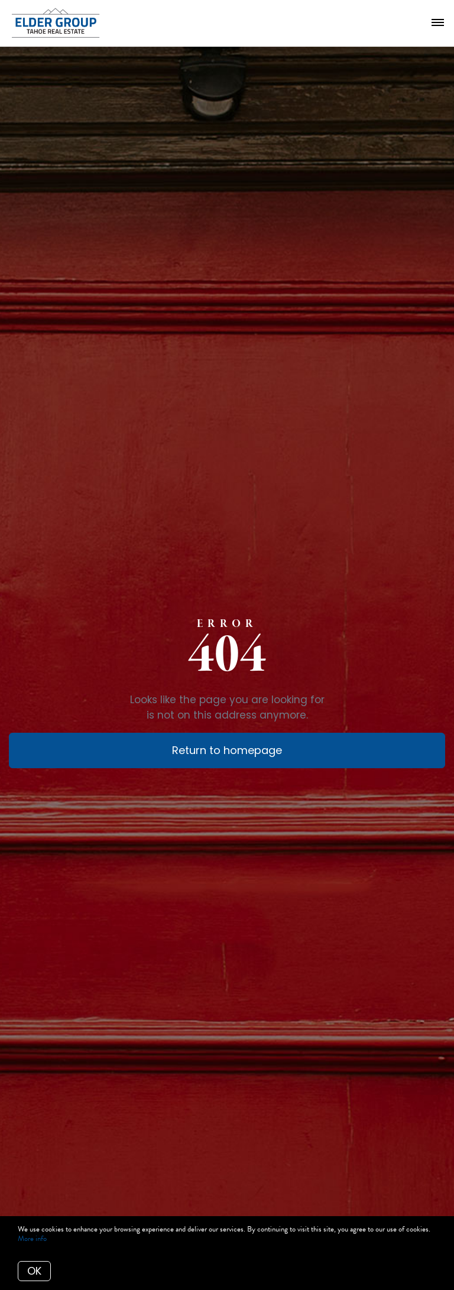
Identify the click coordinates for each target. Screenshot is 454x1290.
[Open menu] (438, 23)
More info (32, 1238)
